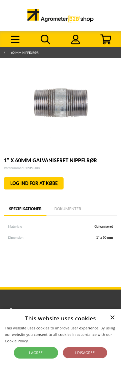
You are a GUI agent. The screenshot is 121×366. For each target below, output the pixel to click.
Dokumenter (67, 209)
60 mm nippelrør (24, 53)
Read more (39, 340)
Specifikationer (25, 209)
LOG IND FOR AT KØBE (34, 183)
